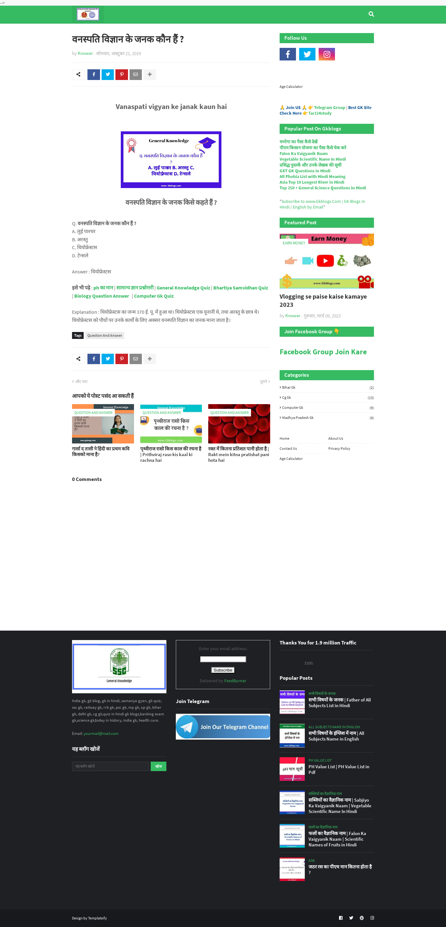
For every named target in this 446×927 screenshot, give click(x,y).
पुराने (263, 381)
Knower (85, 53)
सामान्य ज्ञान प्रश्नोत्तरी (134, 288)
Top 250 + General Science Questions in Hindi (323, 188)
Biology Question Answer (101, 296)
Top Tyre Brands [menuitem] (118, 31)
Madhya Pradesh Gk (328, 417)
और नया (81, 381)
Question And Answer (104, 335)
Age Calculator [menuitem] (344, 31)
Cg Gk (328, 397)
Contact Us (288, 448)
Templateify (97, 918)
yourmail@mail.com (101, 733)
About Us (335, 438)
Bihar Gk (328, 387)
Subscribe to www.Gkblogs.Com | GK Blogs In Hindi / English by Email (322, 204)
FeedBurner (235, 681)
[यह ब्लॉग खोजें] (110, 766)
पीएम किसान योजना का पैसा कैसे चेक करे (313, 148)
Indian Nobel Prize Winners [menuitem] (287, 31)
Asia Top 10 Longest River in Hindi (312, 182)
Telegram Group (329, 107)
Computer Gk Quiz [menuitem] (226, 31)
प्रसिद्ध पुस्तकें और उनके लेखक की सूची (311, 165)
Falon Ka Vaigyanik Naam (304, 153)
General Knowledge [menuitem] (169, 31)
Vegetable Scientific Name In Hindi (313, 159)
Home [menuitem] (83, 31)
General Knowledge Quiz (183, 288)
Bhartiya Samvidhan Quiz (240, 288)
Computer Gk (328, 407)
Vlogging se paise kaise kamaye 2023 (323, 300)
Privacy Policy (339, 448)
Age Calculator (291, 86)
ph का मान (103, 288)
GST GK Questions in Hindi (305, 171)
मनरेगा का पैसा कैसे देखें (298, 142)
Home (284, 438)
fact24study (320, 113)
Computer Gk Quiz (154, 296)
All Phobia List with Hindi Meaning (312, 176)
